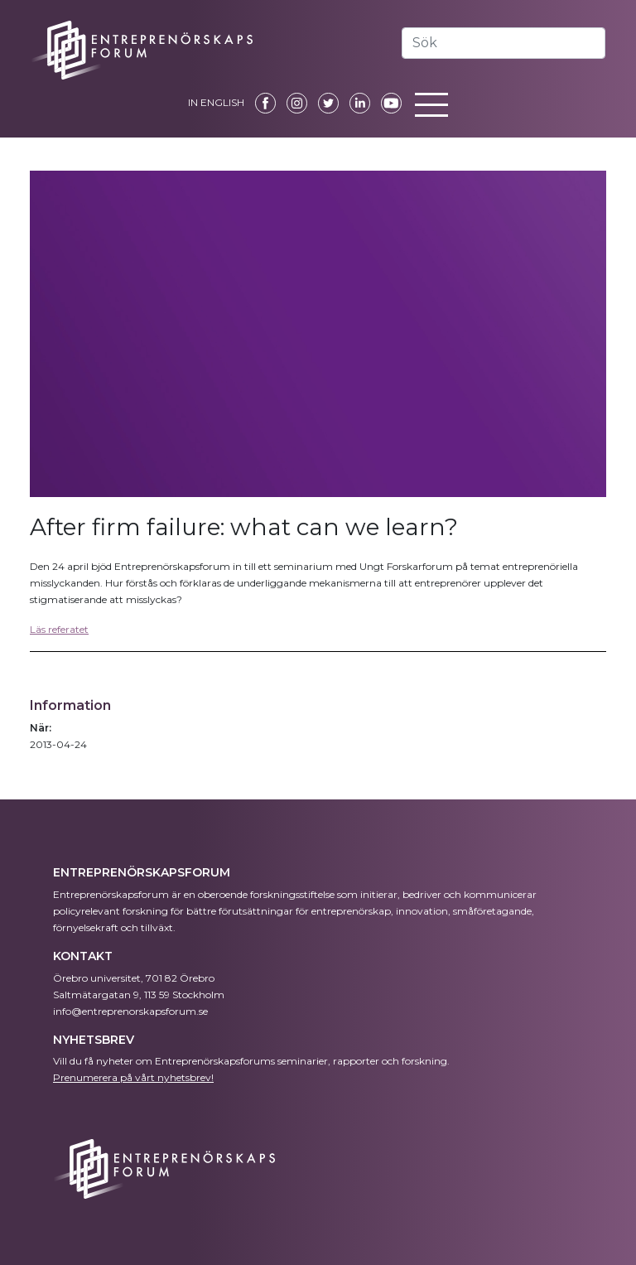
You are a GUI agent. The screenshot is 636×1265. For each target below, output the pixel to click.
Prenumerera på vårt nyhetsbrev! (133, 1077)
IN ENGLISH (216, 102)
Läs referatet (59, 629)
